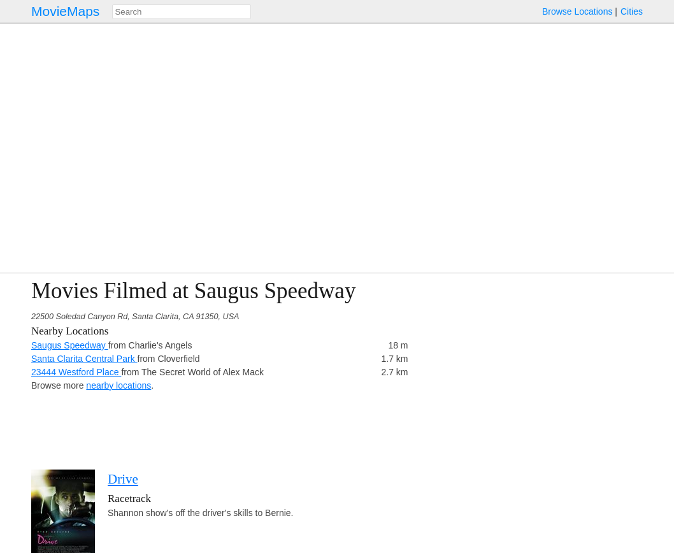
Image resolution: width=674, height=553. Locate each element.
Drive (123, 479)
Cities (631, 11)
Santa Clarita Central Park (84, 359)
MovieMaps (65, 11)
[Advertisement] (532, 367)
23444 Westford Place (76, 372)
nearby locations (118, 385)
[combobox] (181, 11)
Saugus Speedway (69, 345)
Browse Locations (577, 11)
